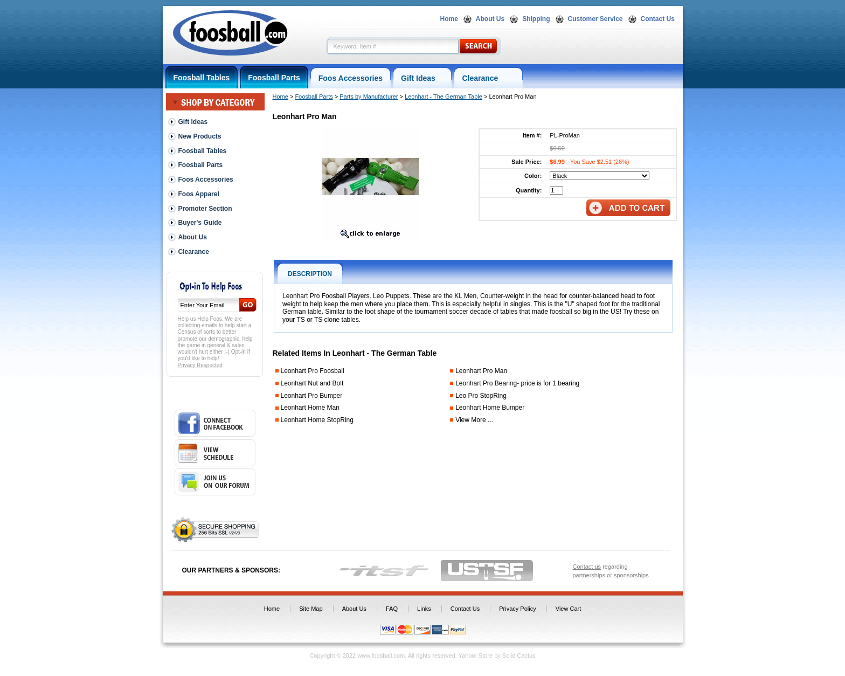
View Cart (568, 608)
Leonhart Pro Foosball (312, 371)
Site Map (310, 608)
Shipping (536, 19)
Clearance (488, 78)
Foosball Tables (202, 77)
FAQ (392, 608)
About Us (490, 19)
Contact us (587, 566)
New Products (199, 136)
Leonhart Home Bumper (489, 407)
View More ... (474, 420)
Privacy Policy (517, 608)
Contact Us (658, 19)
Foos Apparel (198, 194)
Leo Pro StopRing (481, 395)
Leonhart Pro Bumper (312, 395)
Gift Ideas (422, 78)
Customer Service (595, 19)
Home (449, 19)
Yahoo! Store (476, 655)
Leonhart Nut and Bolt (312, 383)
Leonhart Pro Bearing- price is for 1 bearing (517, 383)
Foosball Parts (274, 77)
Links (424, 608)
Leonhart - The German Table (443, 96)
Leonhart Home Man (310, 407)
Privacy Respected (200, 365)
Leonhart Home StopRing (317, 420)
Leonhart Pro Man (481, 371)
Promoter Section (205, 208)
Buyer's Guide (200, 222)
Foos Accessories (350, 78)
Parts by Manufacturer (369, 96)
